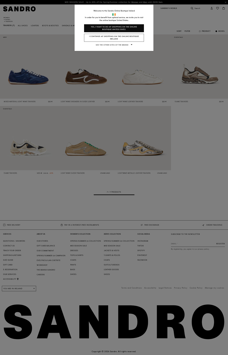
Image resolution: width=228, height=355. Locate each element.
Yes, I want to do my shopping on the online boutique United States (114, 28)
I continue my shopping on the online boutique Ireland (114, 37)
